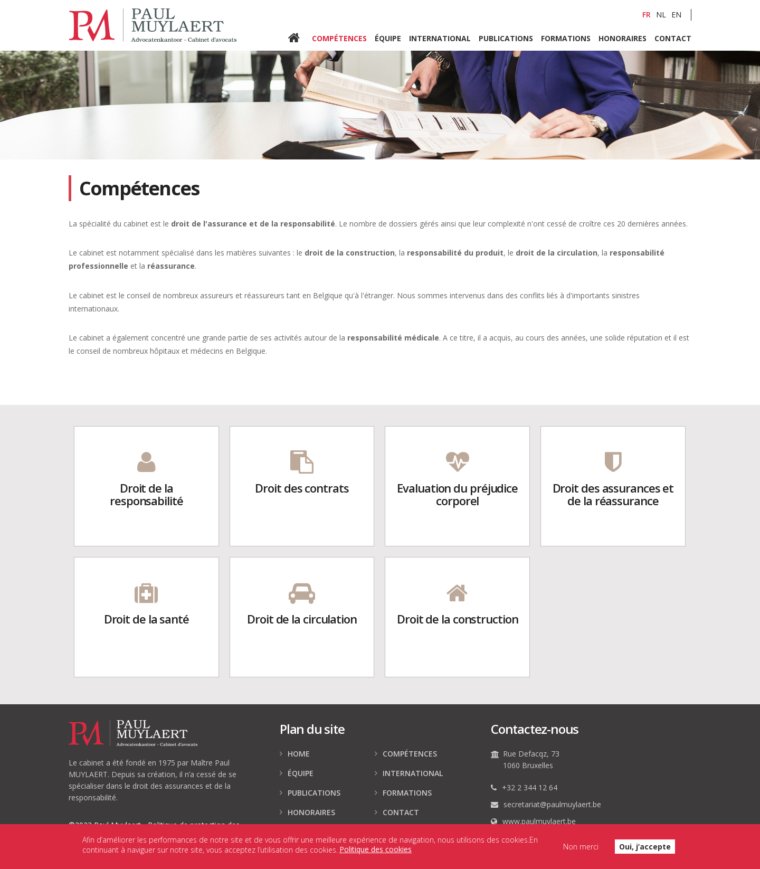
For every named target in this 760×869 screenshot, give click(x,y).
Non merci (580, 850)
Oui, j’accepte (645, 850)
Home (300, 38)
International (440, 37)
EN (676, 15)
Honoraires (622, 37)
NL (661, 15)
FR (646, 15)
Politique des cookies (375, 853)
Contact (672, 37)
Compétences (339, 37)
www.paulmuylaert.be (539, 821)
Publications (506, 37)
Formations (566, 37)
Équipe (388, 37)
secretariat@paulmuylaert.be (552, 804)
